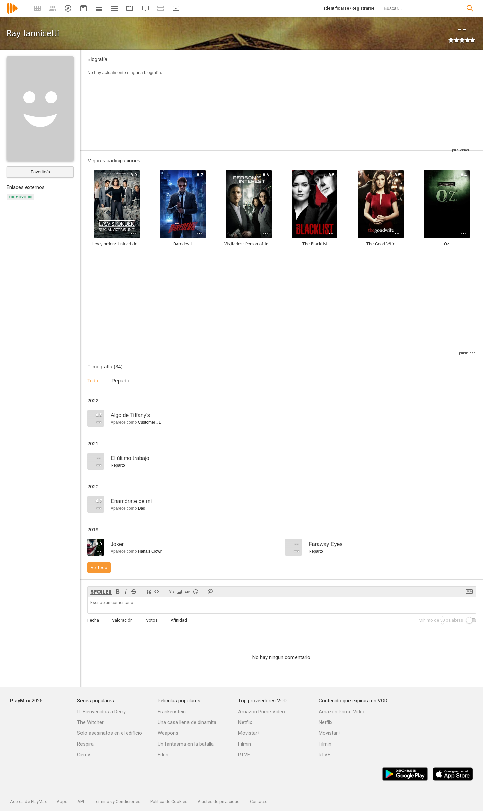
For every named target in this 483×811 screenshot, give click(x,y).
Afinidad (179, 620)
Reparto (120, 381)
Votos (152, 620)
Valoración (122, 620)
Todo (92, 381)
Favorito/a (40, 171)
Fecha (93, 620)
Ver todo (99, 567)
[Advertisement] (320, 100)
